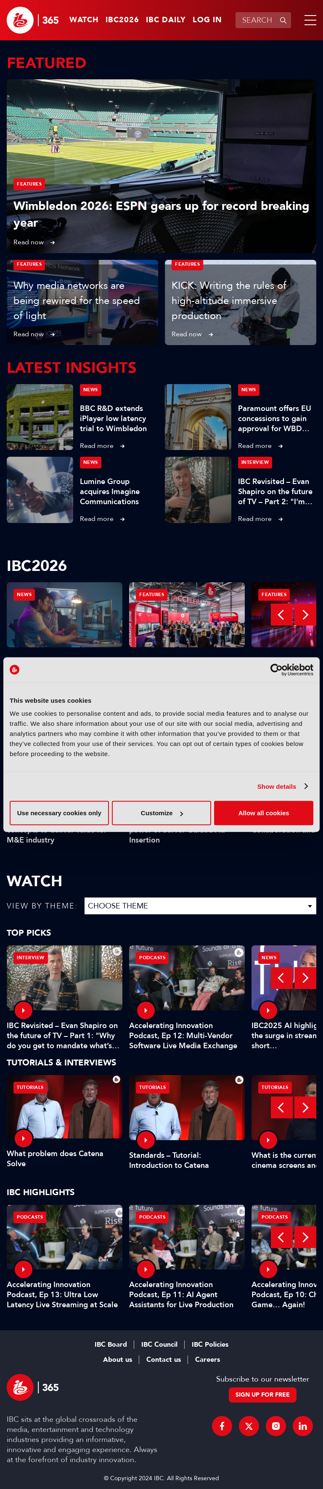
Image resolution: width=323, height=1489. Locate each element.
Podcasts (152, 958)
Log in (207, 20)
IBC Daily (166, 20)
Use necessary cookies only (59, 812)
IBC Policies (210, 1344)
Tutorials (30, 1087)
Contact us (163, 1359)
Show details (277, 786)
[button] (308, 20)
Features (29, 184)
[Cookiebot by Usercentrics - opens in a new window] (276, 669)
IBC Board (111, 1344)
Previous (282, 614)
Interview (255, 462)
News (90, 390)
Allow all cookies (263, 812)
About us (117, 1359)
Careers (207, 1359)
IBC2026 (122, 20)
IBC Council (159, 1344)
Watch (84, 20)
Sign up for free (263, 1395)
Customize (162, 812)
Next (305, 614)
